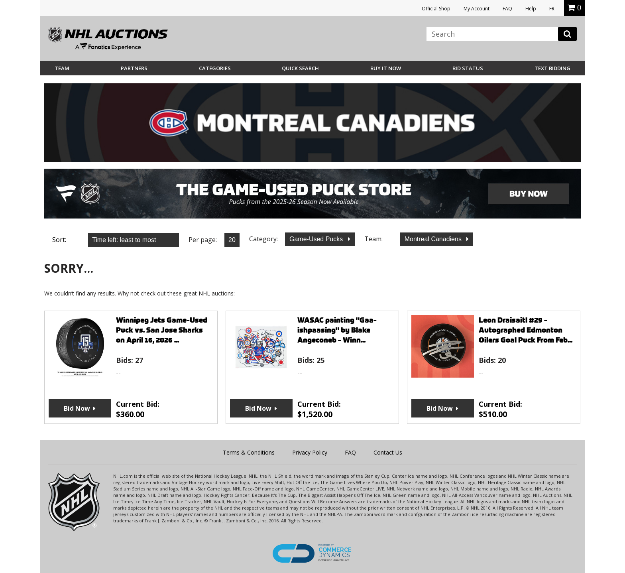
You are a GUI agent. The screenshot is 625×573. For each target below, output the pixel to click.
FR (551, 8)
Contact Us (387, 452)
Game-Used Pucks (317, 239)
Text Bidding (552, 68)
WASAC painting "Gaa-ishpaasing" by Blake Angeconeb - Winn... (337, 330)
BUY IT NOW (385, 68)
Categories (215, 68)
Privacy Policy (309, 452)
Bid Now (77, 408)
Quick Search (300, 68)
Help (530, 8)
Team (62, 68)
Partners (134, 68)
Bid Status (467, 68)
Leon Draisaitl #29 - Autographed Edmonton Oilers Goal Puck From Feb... (525, 330)
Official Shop (436, 8)
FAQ (507, 8)
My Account (476, 8)
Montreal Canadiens (434, 239)
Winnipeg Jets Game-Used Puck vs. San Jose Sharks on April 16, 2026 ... (161, 330)
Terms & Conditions (249, 452)
